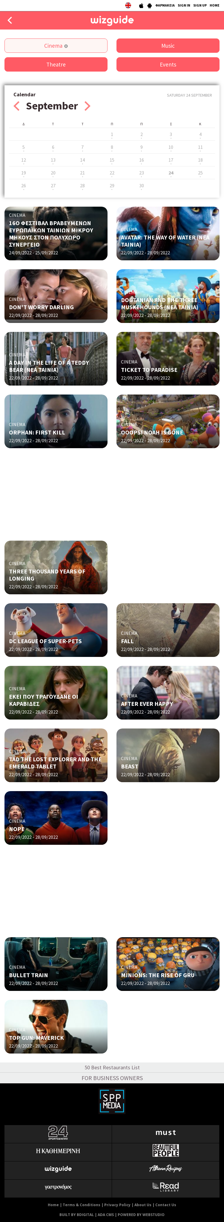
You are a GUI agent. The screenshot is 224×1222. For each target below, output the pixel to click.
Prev (16, 106)
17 (170, 160)
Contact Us (165, 1204)
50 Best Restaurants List (112, 1067)
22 (112, 173)
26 (23, 185)
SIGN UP (200, 5)
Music (168, 45)
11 (200, 147)
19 (23, 173)
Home (53, 1204)
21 (82, 173)
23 (141, 173)
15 (112, 160)
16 (141, 160)
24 (170, 173)
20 (53, 173)
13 (53, 160)
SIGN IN (184, 5)
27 (53, 185)
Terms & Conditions (81, 1204)
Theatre (56, 64)
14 (82, 160)
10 (170, 147)
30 (141, 185)
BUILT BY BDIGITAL (76, 1214)
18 (200, 160)
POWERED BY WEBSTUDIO (141, 1214)
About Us (142, 1204)
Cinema (53, 45)
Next (87, 106)
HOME (215, 5)
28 (82, 185)
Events (168, 64)
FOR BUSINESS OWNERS (112, 1078)
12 (23, 160)
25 (200, 173)
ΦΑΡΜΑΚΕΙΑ (165, 5)
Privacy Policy (117, 1204)
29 (112, 185)
